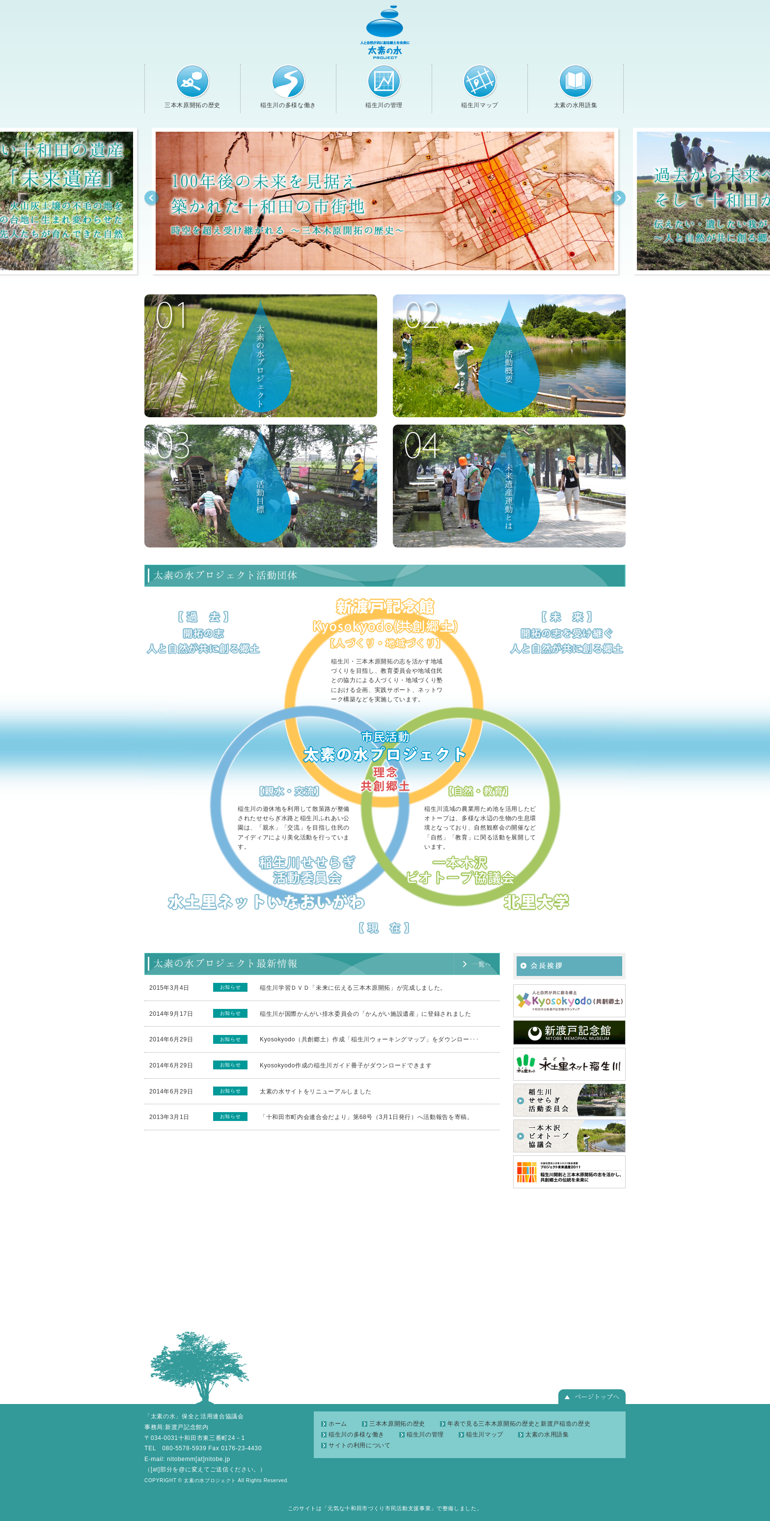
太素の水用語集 (575, 86)
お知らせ (230, 987)
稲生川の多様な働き (288, 86)
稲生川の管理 (384, 86)
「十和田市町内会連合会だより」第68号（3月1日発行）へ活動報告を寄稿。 (366, 1117)
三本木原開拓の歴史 (192, 86)
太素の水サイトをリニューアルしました (316, 1091)
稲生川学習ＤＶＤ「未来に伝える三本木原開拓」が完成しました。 (353, 987)
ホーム (338, 1423)
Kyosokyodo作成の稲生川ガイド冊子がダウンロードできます (346, 1065)
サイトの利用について (360, 1445)
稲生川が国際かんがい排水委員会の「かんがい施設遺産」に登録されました (365, 1013)
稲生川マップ (479, 86)
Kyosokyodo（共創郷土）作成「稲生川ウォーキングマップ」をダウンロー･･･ (369, 1039)
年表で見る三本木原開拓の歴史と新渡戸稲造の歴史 (518, 1423)
